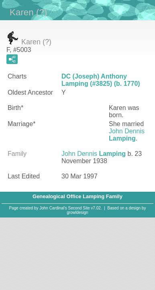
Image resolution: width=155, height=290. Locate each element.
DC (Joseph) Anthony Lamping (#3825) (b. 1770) (100, 80)
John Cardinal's (53, 208)
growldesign (77, 212)
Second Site (79, 208)
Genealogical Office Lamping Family (77, 196)
